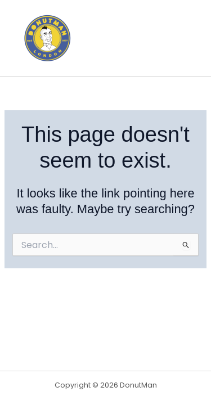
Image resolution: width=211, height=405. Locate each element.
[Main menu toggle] (185, 38)
